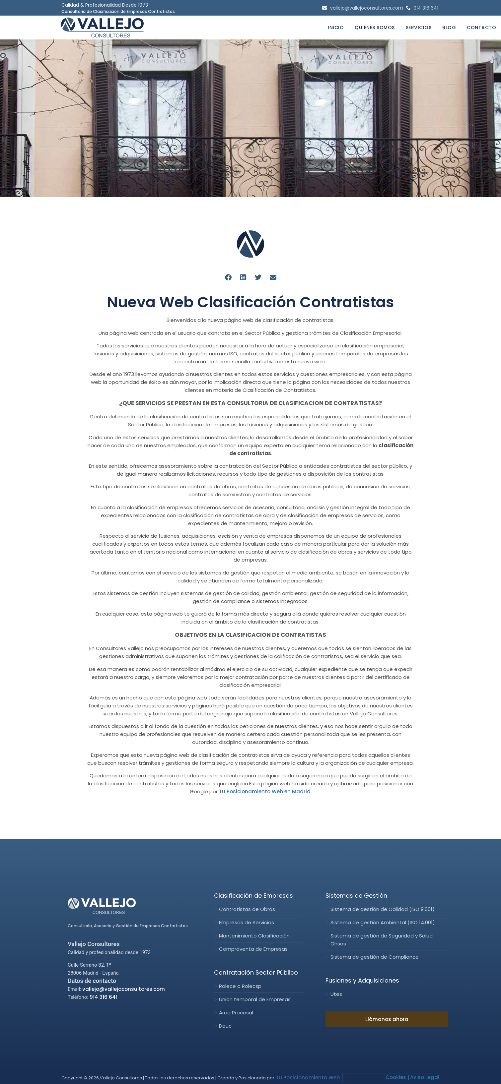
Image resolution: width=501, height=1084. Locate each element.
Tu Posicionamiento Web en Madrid (265, 791)
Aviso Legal (424, 1076)
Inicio (336, 27)
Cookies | (397, 1076)
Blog (449, 27)
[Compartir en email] (272, 277)
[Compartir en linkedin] (243, 277)
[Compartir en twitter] (257, 277)
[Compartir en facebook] (228, 277)
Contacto (481, 27)
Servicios (419, 27)
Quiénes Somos (375, 27)
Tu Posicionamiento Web (307, 1077)
